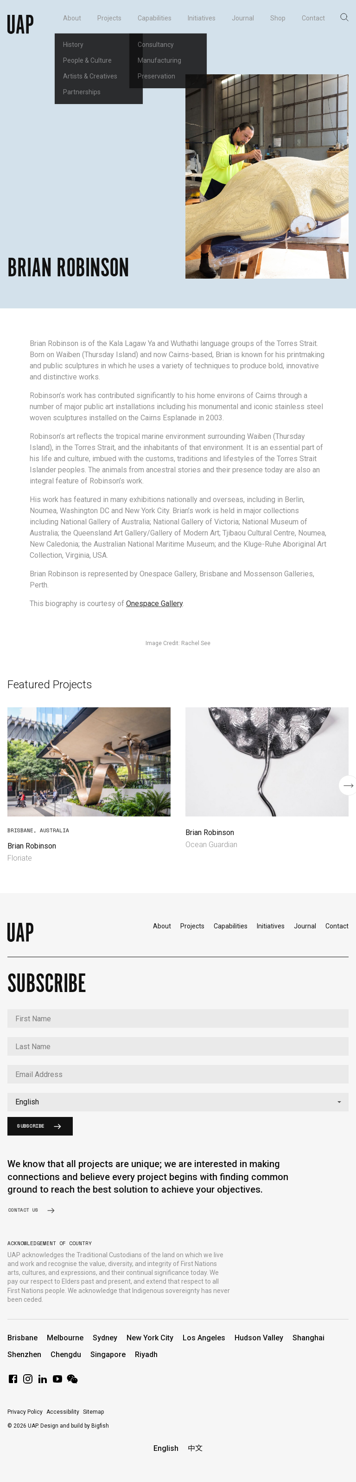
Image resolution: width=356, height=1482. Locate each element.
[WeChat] (72, 1382)
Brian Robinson (31, 846)
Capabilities (231, 926)
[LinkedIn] (42, 1382)
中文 (195, 1448)
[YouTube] (57, 1382)
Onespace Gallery (154, 603)
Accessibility (62, 1412)
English (165, 1448)
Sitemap (93, 1412)
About (162, 926)
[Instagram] (27, 1382)
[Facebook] (13, 1382)
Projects (192, 926)
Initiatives (271, 926)
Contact (337, 926)
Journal (305, 926)
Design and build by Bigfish (74, 1426)
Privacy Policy (25, 1412)
